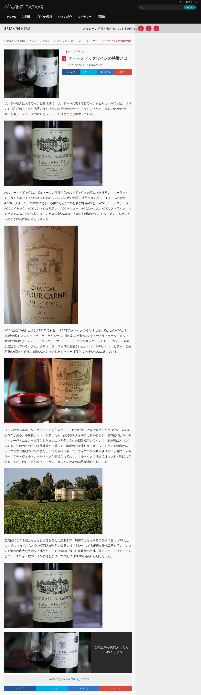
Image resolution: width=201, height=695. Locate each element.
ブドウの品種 (44, 16)
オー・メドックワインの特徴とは (98, 58)
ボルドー (48, 41)
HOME (11, 16)
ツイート (88, 71)
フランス (33, 41)
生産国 (26, 16)
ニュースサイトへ (188, 2)
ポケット (123, 71)
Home (9, 41)
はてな (105, 71)
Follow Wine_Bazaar (75, 679)
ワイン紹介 (65, 16)
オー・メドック (80, 41)
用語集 (101, 16)
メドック (62, 41)
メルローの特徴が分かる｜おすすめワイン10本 (114, 28)
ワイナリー (84, 16)
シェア (71, 71)
